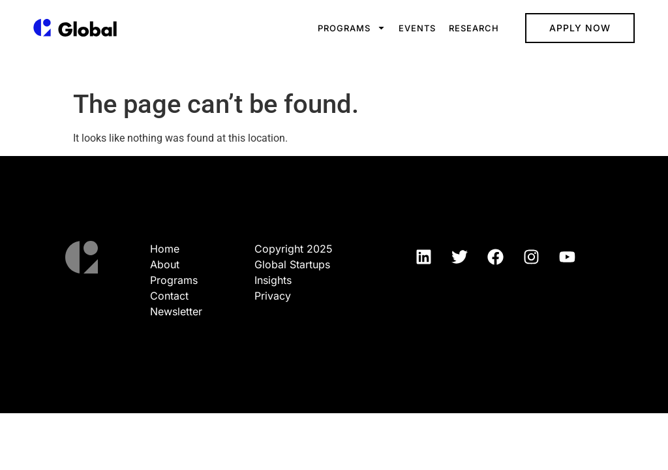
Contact (169, 295)
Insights (273, 280)
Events (417, 28)
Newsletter (176, 311)
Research (474, 28)
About (164, 264)
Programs (352, 28)
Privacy (272, 295)
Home (164, 248)
